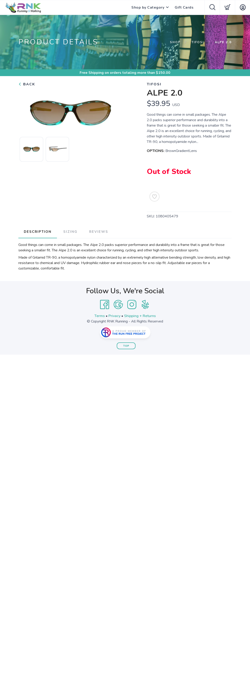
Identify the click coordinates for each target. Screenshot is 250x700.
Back (26, 84)
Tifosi (197, 42)
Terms (99, 315)
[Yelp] (145, 304)
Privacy (114, 315)
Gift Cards (184, 7)
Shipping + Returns (140, 315)
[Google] (118, 304)
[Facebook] (104, 304)
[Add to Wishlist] (154, 197)
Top (126, 346)
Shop (175, 42)
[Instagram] (132, 304)
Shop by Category (147, 7)
